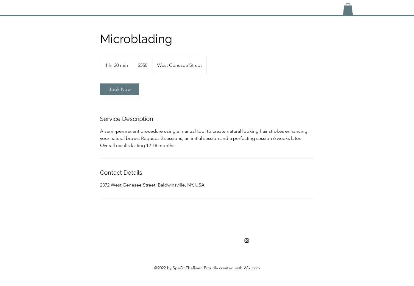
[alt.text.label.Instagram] (247, 241)
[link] (119, 89)
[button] (348, 9)
